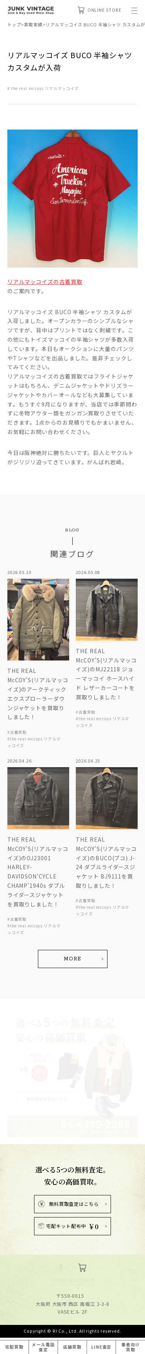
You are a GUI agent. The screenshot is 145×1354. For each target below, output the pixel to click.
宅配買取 (14, 1347)
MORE (72, 939)
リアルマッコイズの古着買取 (44, 281)
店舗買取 (72, 1347)
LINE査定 (101, 1347)
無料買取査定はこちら (68, 1184)
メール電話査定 (43, 1347)
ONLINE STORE (99, 10)
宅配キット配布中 (68, 1206)
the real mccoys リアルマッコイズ (45, 88)
